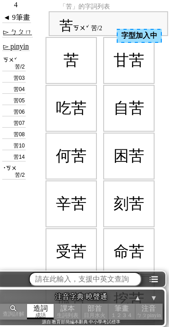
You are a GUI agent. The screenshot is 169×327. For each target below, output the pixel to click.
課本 (67, 311)
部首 (94, 311)
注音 (148, 311)
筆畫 (121, 311)
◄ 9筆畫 (16, 17)
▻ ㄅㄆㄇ (17, 32)
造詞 (40, 311)
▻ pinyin (16, 46)
